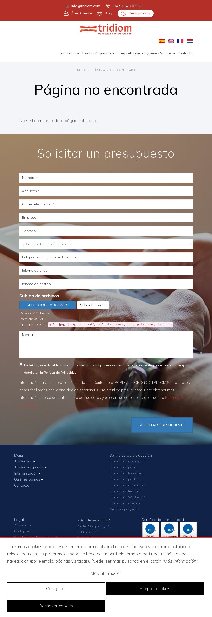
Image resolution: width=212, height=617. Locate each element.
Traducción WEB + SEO (128, 497)
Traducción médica (125, 503)
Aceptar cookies (154, 588)
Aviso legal (23, 525)
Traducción (68, 53)
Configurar (56, 588)
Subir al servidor (93, 305)
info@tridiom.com (82, 6)
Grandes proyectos (125, 509)
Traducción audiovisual (128, 461)
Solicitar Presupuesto (162, 425)
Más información (106, 573)
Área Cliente (78, 13)
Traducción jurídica (124, 479)
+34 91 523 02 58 (124, 6)
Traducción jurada (97, 53)
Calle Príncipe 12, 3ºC (94, 526)
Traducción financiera (127, 473)
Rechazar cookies (56, 606)
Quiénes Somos (160, 53)
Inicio (81, 70)
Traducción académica (128, 485)
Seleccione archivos (47, 305)
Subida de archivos (39, 295)
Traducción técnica (124, 491)
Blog (104, 13)
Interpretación (130, 53)
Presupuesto (135, 13)
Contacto (185, 53)
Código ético (24, 531)
